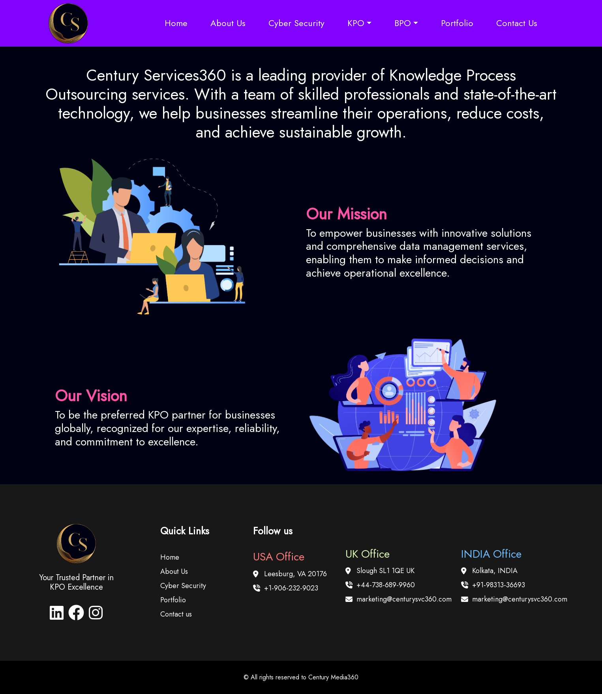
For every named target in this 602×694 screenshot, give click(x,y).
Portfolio (457, 23)
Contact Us (516, 23)
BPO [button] (402, 23)
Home (176, 23)
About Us (228, 23)
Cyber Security (296, 23)
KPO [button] (355, 23)
